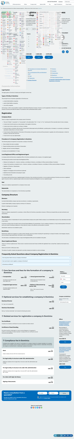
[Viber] (67, 435)
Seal (31, 77)
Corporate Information (10, 69)
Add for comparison (63, 300)
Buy (65, 342)
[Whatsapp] (61, 435)
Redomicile (32, 79)
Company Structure (32, 81)
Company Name (10, 78)
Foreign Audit (33, 4)
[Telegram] (64, 435)
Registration (8, 76)
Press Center (68, 4)
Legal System (10, 71)
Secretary (54, 71)
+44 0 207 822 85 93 (48, 1)
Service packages (7, 28)
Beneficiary (54, 76)
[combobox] (61, 280)
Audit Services (35, 28)
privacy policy (47, 399)
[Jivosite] (55, 435)
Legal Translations (58, 4)
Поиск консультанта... (64, 43)
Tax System (25, 28)
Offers (25, 4)
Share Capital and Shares (57, 78)
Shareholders (55, 74)
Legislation (17, 28)
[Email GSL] (71, 435)
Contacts (57, 1)
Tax (49, 4)
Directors (54, 69)
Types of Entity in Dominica (13, 74)
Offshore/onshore (16, 4)
